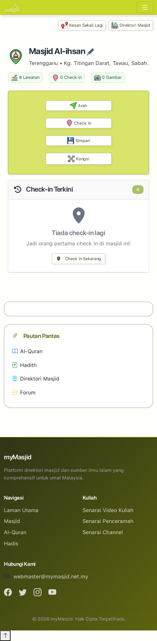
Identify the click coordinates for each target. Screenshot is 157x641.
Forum (24, 392)
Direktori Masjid (130, 25)
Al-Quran (27, 351)
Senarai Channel (103, 532)
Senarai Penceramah (108, 521)
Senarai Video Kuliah (108, 510)
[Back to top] (5, 635)
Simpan (78, 140)
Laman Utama (21, 510)
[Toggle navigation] (145, 7)
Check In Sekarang (78, 258)
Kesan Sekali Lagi (82, 25)
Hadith (24, 365)
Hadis (11, 543)
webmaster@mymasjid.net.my (50, 576)
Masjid (12, 521)
